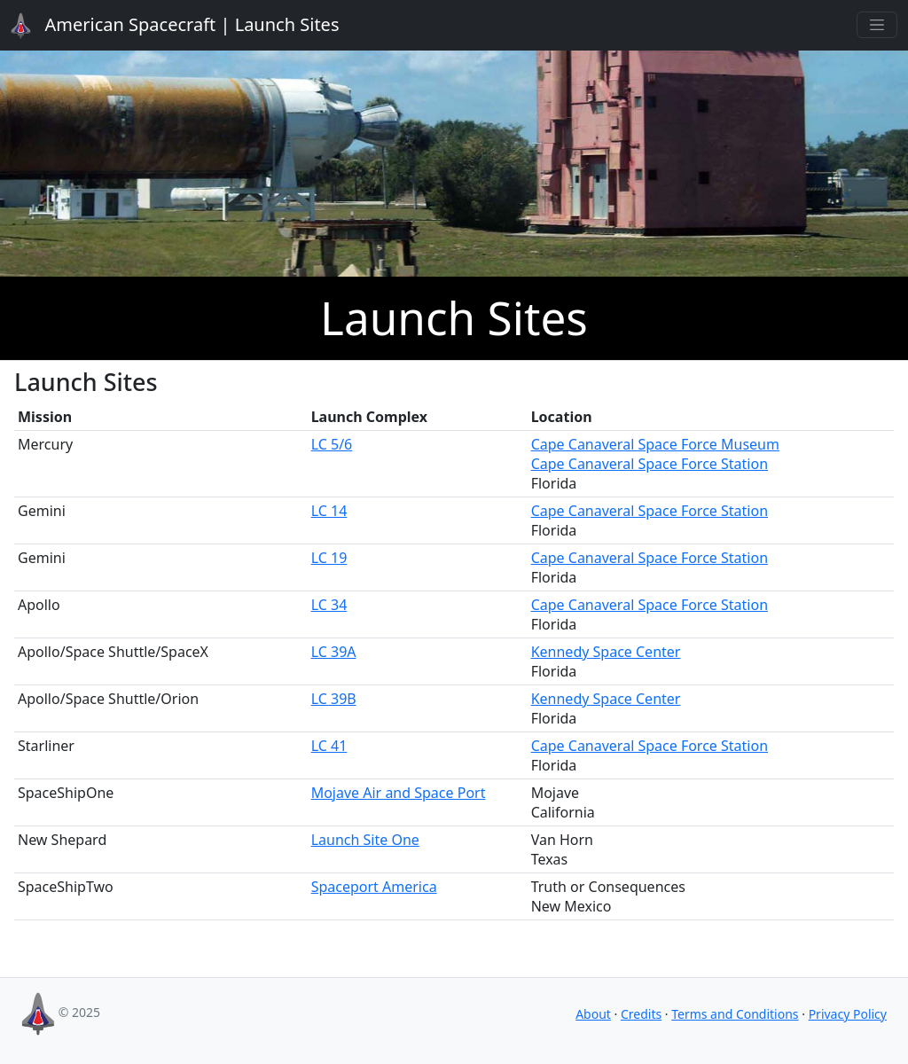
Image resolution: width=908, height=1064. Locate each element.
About (593, 1013)
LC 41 (329, 745)
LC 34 (329, 604)
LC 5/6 (332, 444)
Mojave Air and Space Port (398, 792)
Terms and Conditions (734, 1013)
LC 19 (329, 557)
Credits (641, 1013)
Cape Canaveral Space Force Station (649, 463)
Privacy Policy (848, 1013)
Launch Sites (164, 25)
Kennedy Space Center (606, 651)
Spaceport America (374, 886)
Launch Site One (365, 839)
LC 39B (333, 698)
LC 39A (333, 651)
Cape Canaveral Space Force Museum (655, 444)
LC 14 (329, 510)
